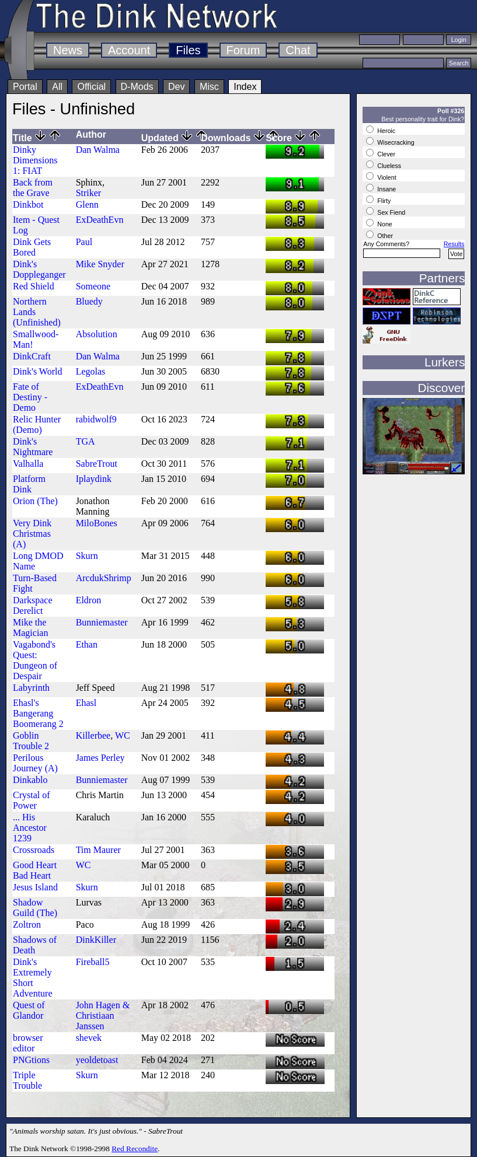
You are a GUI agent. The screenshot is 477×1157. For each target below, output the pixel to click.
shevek (89, 1038)
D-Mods (137, 87)
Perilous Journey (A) (35, 763)
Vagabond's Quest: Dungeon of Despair (35, 660)
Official (91, 87)
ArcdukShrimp (103, 578)
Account (129, 50)
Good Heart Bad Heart (35, 870)
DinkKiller (96, 940)
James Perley (100, 758)
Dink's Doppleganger (39, 269)
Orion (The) (35, 501)
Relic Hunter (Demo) (37, 424)
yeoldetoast (97, 1060)
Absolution (96, 334)
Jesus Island (35, 887)
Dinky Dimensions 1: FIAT (35, 160)
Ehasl (86, 703)
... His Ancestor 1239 (30, 827)
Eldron (89, 600)
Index (245, 87)
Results (454, 243)
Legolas (91, 371)
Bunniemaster (102, 622)
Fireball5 (93, 962)
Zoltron (27, 924)
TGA (85, 441)
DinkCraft (32, 356)
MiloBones (96, 523)
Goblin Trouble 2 (31, 740)
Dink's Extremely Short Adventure (33, 977)
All (57, 87)
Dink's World (37, 371)
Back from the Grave (33, 187)
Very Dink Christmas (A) (32, 533)
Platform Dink (29, 484)
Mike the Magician (30, 627)
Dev (176, 87)
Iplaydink (94, 479)
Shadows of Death (35, 945)
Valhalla (28, 464)
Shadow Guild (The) (35, 907)
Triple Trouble (27, 1080)
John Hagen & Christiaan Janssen (103, 1015)
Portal (25, 87)
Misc (209, 87)
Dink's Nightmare (33, 446)
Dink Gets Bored (32, 247)
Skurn (87, 556)
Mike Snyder (100, 264)
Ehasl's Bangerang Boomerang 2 (38, 713)
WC (122, 735)
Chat (297, 50)
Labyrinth (31, 688)
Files (188, 50)
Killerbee (93, 735)
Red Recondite (135, 1148)
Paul (84, 242)
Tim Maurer (98, 850)
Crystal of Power (31, 800)
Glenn (87, 204)
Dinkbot (28, 204)
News (67, 50)
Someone (93, 286)
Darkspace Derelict (33, 605)
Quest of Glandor (29, 1010)
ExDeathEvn (100, 220)
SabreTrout (96, 464)
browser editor (28, 1043)
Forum (243, 50)
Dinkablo (30, 780)
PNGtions (31, 1060)
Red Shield (33, 286)
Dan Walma (98, 150)
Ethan (87, 644)
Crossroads (33, 850)
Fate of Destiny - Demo (30, 397)
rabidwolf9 (96, 419)
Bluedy (89, 301)
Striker (89, 193)
